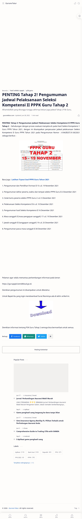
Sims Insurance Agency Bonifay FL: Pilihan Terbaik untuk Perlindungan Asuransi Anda (39, 422)
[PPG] (58, 452)
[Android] (27, 436)
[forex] (25, 428)
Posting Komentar (41, 350)
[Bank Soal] (33, 452)
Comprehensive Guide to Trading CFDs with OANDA (37, 431)
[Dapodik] (47, 452)
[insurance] (28, 395)
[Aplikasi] (26, 409)
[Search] (78, 3)
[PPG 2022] (19, 457)
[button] (75, 3)
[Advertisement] (42, 14)
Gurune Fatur (11, 3)
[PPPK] (31, 457)
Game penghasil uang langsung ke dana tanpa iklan (38, 412)
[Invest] (35, 395)
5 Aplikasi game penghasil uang (29, 439)
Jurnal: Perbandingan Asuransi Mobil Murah (34, 398)
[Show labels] (24, 463)
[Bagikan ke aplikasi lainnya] (50, 336)
